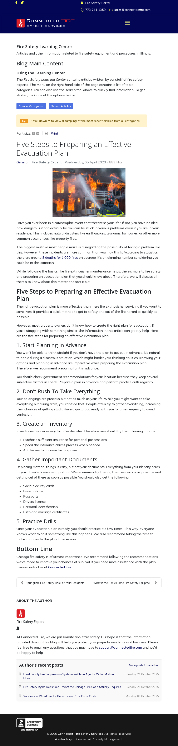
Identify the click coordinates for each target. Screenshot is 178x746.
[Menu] (127, 23)
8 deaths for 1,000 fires (60, 257)
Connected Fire (59, 567)
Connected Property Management (99, 739)
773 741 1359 (95, 10)
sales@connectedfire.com (132, 10)
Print (54, 133)
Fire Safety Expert (46, 162)
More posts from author (144, 665)
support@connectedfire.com (120, 647)
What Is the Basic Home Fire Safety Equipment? (125, 583)
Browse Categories (31, 106)
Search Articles (61, 106)
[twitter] (22, 2)
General (22, 162)
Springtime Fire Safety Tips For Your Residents (52, 583)
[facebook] (16, 2)
